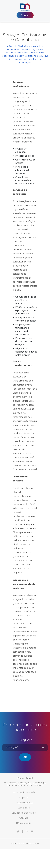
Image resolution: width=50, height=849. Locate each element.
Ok (25, 757)
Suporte (23, 797)
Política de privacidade (25, 843)
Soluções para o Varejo (24, 813)
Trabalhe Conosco (23, 802)
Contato (23, 818)
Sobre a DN (24, 807)
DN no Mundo (23, 823)
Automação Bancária (24, 792)
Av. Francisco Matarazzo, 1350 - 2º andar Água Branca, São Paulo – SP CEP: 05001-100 (25, 784)
